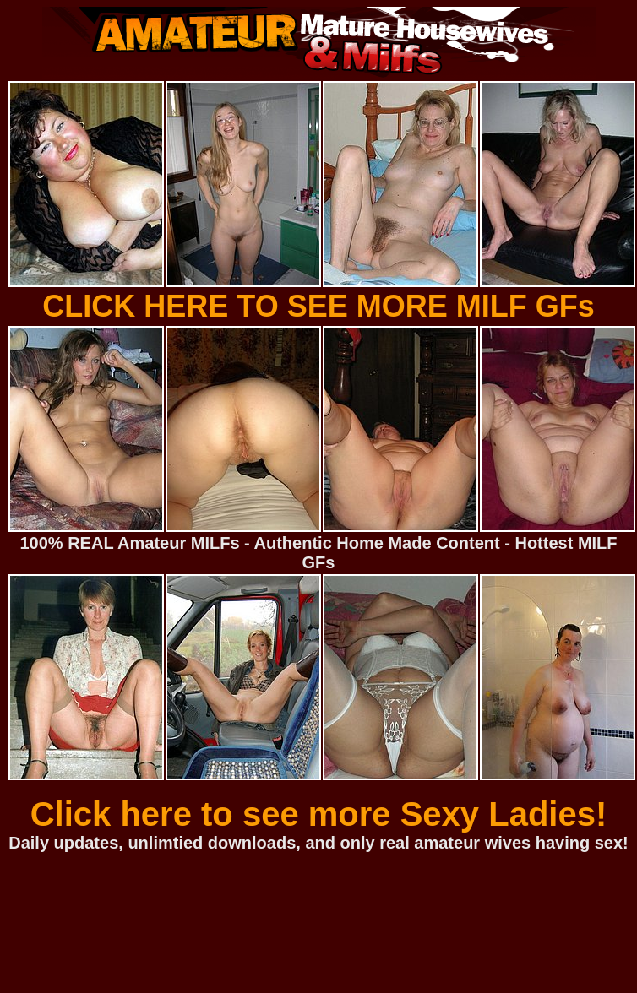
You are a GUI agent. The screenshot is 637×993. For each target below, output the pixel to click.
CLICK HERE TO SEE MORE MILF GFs (318, 306)
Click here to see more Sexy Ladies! (318, 814)
